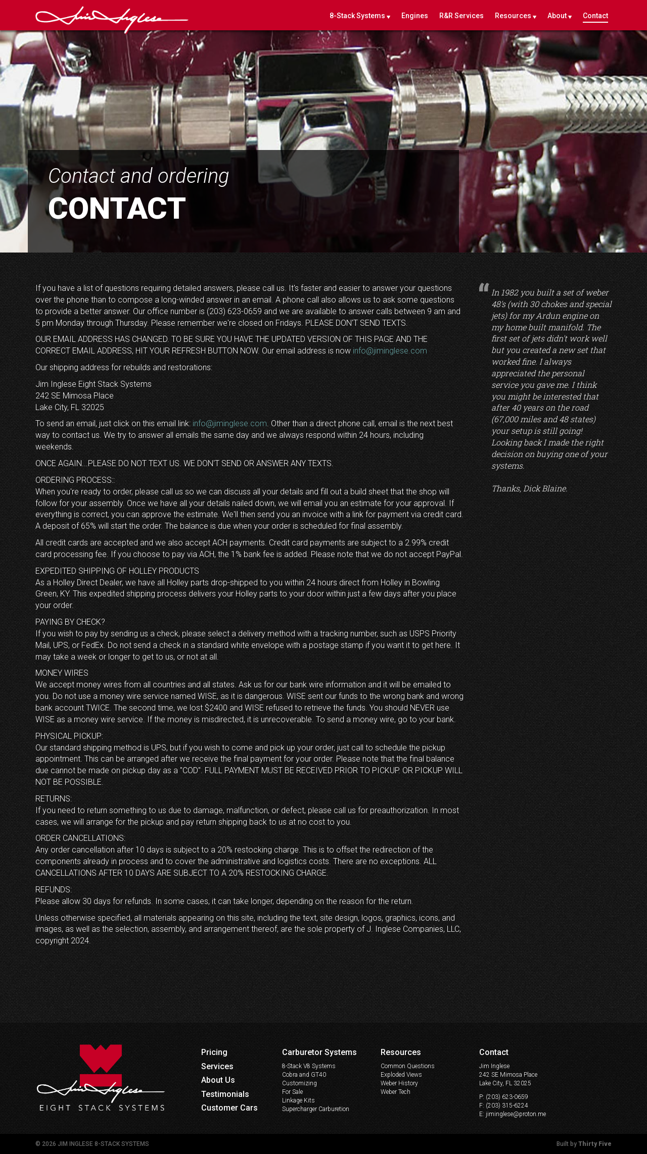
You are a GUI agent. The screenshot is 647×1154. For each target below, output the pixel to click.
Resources (513, 16)
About (557, 16)
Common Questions (408, 1066)
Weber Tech (395, 1091)
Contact (595, 16)
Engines (414, 16)
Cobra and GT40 (304, 1074)
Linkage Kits (298, 1100)
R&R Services (461, 16)
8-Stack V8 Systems (309, 1066)
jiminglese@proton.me (516, 1114)
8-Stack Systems (357, 16)
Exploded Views (401, 1074)
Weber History (399, 1083)
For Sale (292, 1091)
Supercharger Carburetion (315, 1109)
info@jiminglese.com (390, 351)
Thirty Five (595, 1143)
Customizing (299, 1083)
